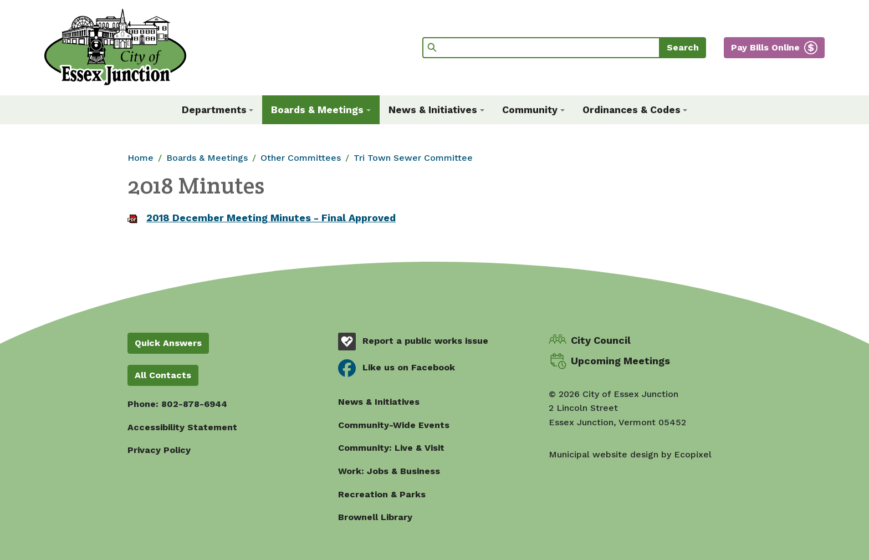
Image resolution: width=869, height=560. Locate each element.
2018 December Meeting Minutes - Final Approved (271, 217)
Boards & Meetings (207, 157)
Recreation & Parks (382, 494)
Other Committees (300, 157)
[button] (218, 109)
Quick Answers (168, 343)
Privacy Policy (159, 450)
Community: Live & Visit (391, 447)
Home (140, 157)
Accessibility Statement (182, 427)
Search (683, 47)
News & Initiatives (379, 401)
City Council (601, 340)
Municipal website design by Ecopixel (630, 454)
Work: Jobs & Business (389, 471)
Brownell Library (375, 517)
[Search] (541, 47)
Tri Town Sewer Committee (413, 157)
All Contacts (163, 375)
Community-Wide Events (393, 425)
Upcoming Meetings (620, 360)
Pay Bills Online (765, 47)
